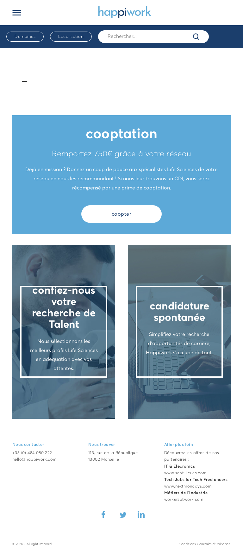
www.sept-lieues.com (185, 473)
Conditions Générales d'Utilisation (205, 544)
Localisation (71, 36)
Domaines (25, 36)
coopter (122, 214)
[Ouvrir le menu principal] (16, 12)
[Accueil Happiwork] (124, 11)
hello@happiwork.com (34, 460)
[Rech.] (153, 36)
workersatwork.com (183, 500)
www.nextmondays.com (188, 486)
